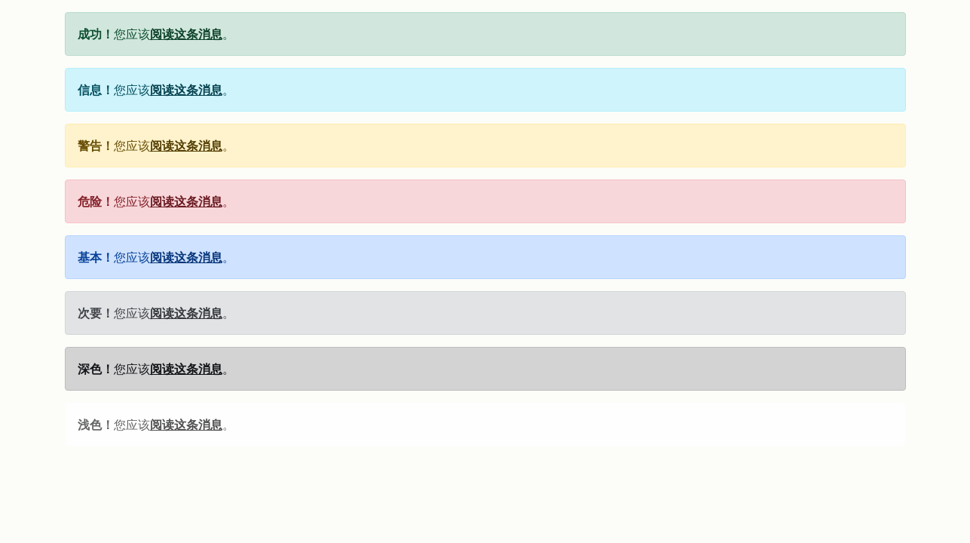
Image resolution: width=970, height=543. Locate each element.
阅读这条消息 (186, 34)
